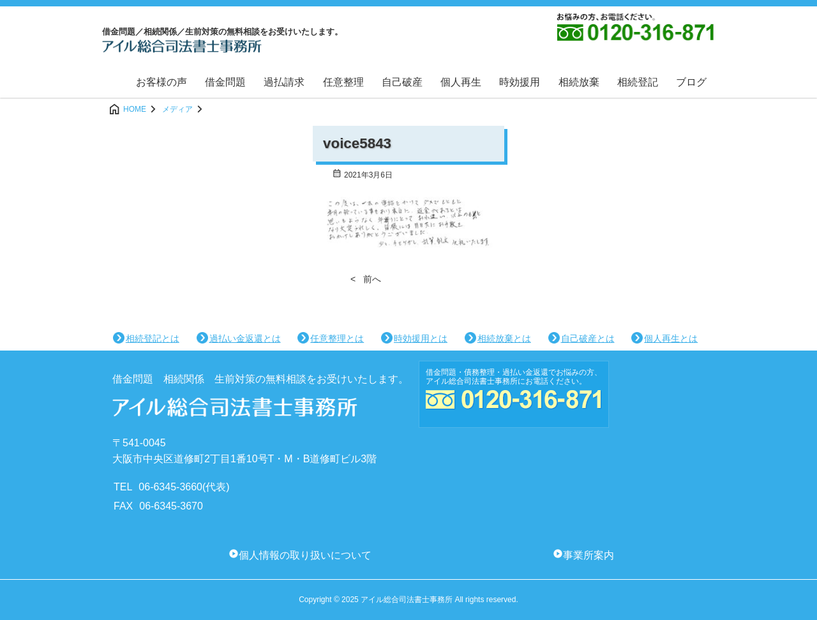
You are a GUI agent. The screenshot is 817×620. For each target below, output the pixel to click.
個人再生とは (671, 338)
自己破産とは (588, 338)
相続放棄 (578, 82)
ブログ (691, 82)
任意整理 (343, 82)
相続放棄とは (504, 338)
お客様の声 (161, 82)
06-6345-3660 (170, 486)
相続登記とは (152, 338)
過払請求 (284, 82)
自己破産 (402, 82)
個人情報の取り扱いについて (305, 555)
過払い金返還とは (245, 338)
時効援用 (519, 82)
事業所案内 (588, 555)
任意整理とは (337, 338)
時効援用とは (420, 338)
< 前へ (365, 279)
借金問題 (225, 82)
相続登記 (637, 82)
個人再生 (460, 82)
